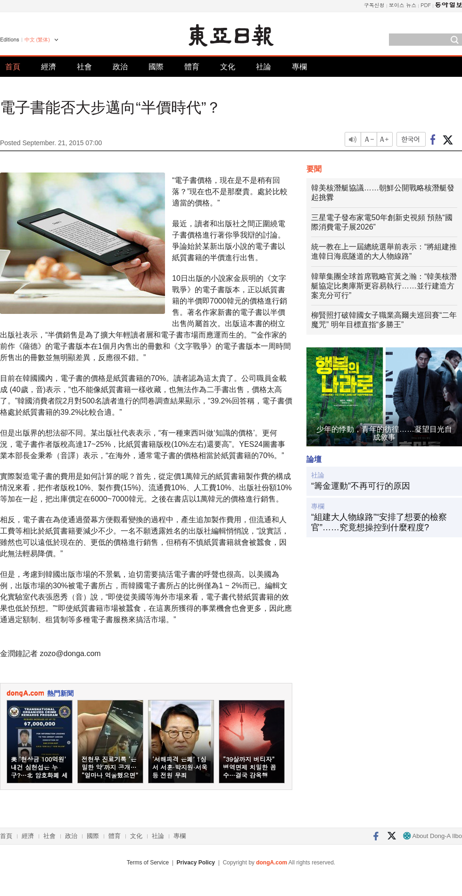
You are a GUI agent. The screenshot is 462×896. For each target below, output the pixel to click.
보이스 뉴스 (403, 4)
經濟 (48, 67)
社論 (263, 67)
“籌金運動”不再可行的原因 (360, 486)
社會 (84, 67)
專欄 (299, 67)
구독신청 (374, 4)
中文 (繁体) (37, 39)
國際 (156, 67)
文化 (227, 67)
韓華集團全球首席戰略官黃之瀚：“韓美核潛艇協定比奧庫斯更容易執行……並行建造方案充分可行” (384, 285)
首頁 (12, 67)
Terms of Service (148, 862)
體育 (191, 67)
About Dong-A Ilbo (432, 835)
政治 (120, 67)
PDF (426, 4)
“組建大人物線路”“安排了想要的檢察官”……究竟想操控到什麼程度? (379, 522)
